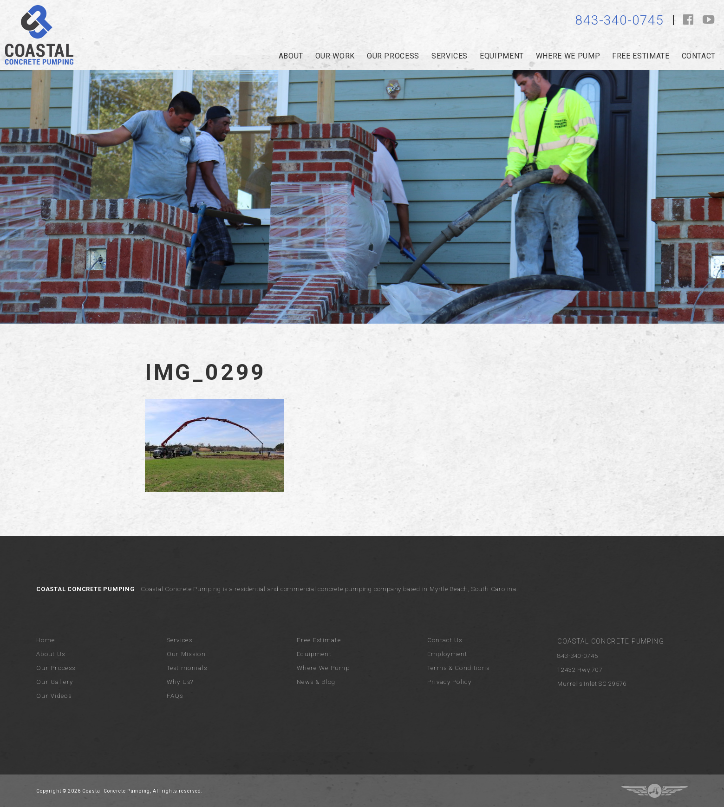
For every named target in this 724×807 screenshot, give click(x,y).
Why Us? (180, 681)
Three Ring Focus (654, 791)
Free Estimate (640, 56)
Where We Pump (323, 667)
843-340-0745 (619, 20)
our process (393, 56)
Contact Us (445, 640)
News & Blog (316, 681)
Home (45, 640)
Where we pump (568, 56)
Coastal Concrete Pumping (39, 35)
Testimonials (187, 667)
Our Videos (54, 695)
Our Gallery (54, 681)
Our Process (55, 667)
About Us (50, 654)
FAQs (175, 695)
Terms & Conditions (458, 667)
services (449, 56)
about (291, 56)
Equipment (502, 56)
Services (179, 640)
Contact (699, 56)
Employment (447, 654)
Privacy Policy (449, 681)
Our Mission (186, 654)
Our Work (335, 56)
